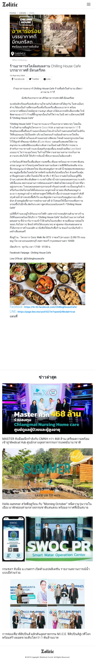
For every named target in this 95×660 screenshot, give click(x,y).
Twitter (34, 79)
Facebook (18, 79)
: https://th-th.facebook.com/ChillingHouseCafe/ (43, 307)
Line (47, 79)
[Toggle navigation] (89, 4)
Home (13, 12)
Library (22, 12)
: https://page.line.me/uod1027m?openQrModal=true (42, 311)
